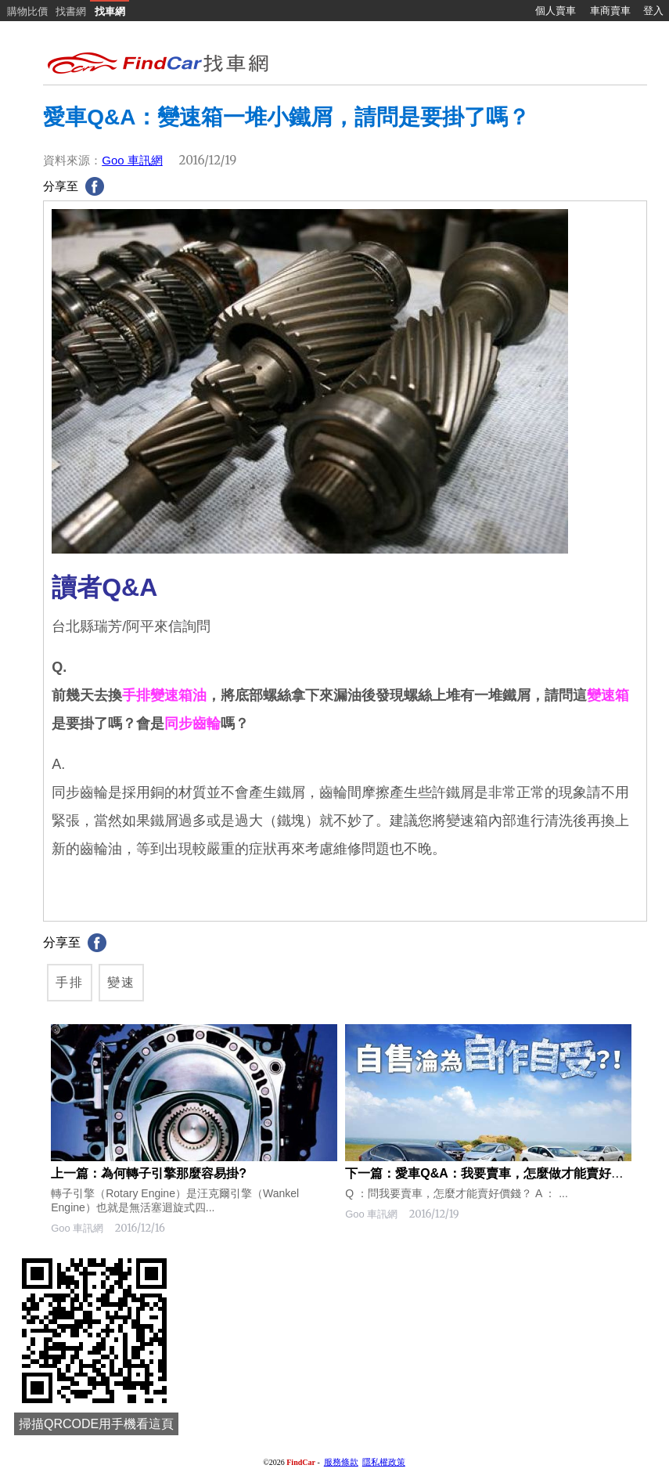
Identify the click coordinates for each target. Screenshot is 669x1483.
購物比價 (27, 11)
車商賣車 (610, 10)
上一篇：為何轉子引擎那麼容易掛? (148, 1173)
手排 (70, 982)
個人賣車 (555, 10)
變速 (121, 982)
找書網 (71, 11)
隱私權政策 (383, 1462)
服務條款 (341, 1462)
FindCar (300, 1462)
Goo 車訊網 (132, 160)
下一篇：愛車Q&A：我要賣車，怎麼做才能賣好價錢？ (497, 1173)
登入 (653, 10)
